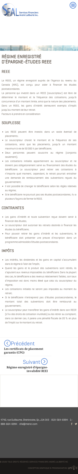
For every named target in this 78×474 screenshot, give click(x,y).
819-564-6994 (59, 419)
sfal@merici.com (28, 424)
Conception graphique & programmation (53, 468)
